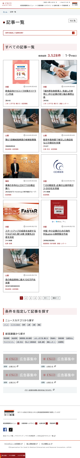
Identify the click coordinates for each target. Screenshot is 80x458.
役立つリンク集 (8, 438)
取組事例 (62, 425)
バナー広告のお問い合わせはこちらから (40, 391)
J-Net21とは (63, 2)
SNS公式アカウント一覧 (46, 438)
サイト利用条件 (30, 438)
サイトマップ (19, 438)
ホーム (5, 12)
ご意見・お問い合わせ (49, 2)
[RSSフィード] (72, 20)
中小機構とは (46, 446)
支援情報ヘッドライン (33, 425)
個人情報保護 (31, 446)
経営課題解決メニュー (11, 425)
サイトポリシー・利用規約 (13, 446)
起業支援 (49, 425)
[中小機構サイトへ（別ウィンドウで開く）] (74, 4)
